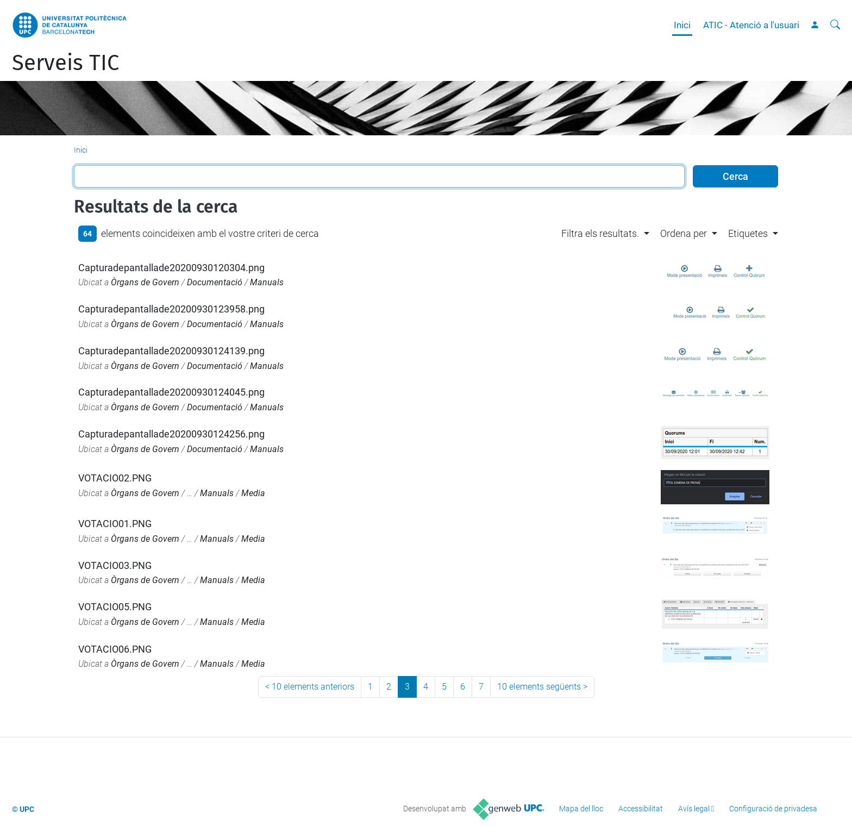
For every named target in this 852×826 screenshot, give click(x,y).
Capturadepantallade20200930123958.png (171, 309)
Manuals (267, 282)
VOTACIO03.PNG (115, 565)
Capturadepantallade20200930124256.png (171, 434)
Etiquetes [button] (748, 233)
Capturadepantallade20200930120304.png (171, 267)
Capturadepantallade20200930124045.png (171, 392)
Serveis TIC (65, 63)
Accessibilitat (640, 808)
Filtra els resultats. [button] (600, 233)
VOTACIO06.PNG (115, 649)
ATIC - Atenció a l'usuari (751, 25)
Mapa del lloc (581, 808)
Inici (682, 25)
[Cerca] (835, 25)
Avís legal (694, 808)
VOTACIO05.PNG (115, 606)
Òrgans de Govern (145, 282)
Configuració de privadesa (773, 808)
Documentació (214, 282)
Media (253, 493)
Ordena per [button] (683, 233)
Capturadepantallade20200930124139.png (171, 350)
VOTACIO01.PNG (115, 523)
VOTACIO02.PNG (115, 478)
